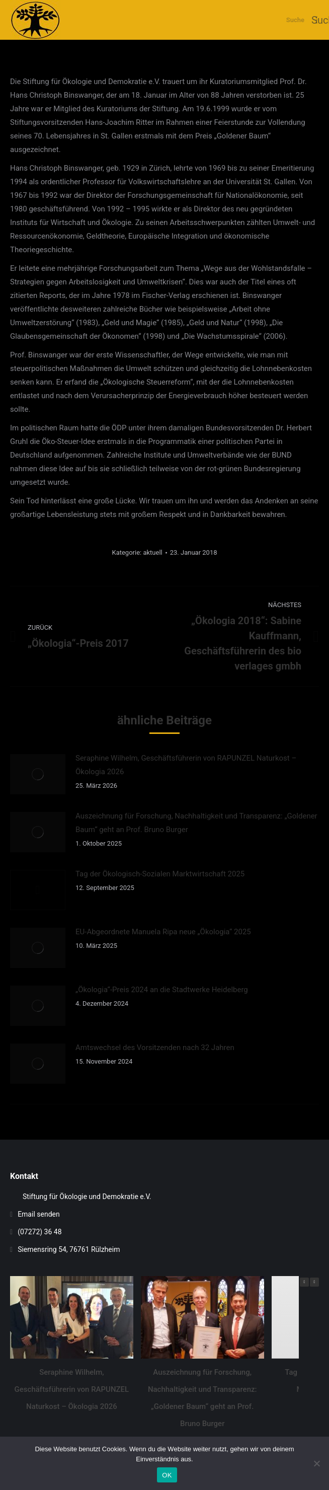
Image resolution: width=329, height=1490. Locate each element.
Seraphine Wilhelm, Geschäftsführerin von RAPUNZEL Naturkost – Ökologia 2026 (185, 765)
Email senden (39, 1214)
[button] (314, 1282)
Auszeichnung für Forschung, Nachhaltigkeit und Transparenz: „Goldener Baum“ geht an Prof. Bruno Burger (196, 822)
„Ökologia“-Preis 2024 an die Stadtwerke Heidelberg (161, 989)
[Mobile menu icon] (316, 20)
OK (167, 1475)
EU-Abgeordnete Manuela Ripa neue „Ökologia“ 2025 (163, 931)
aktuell (152, 552)
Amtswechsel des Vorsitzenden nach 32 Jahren (154, 1047)
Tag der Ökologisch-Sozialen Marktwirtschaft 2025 (159, 873)
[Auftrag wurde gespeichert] (37, 774)
